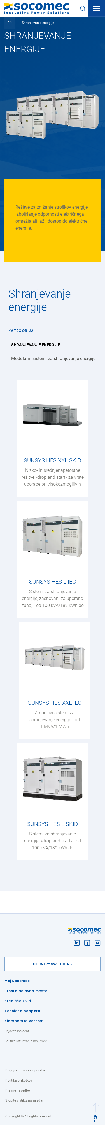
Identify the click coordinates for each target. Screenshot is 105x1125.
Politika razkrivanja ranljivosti (26, 1041)
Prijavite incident (16, 1031)
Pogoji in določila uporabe (25, 1070)
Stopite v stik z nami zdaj (24, 1100)
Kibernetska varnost (24, 1021)
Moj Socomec (17, 980)
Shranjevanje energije (35, 344)
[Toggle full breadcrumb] (9, 23)
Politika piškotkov (18, 1080)
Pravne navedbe (17, 1090)
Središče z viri (17, 1000)
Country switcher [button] (51, 964)
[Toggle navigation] (96, 8)
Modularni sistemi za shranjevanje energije (53, 358)
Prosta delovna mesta (26, 990)
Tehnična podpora (22, 1011)
